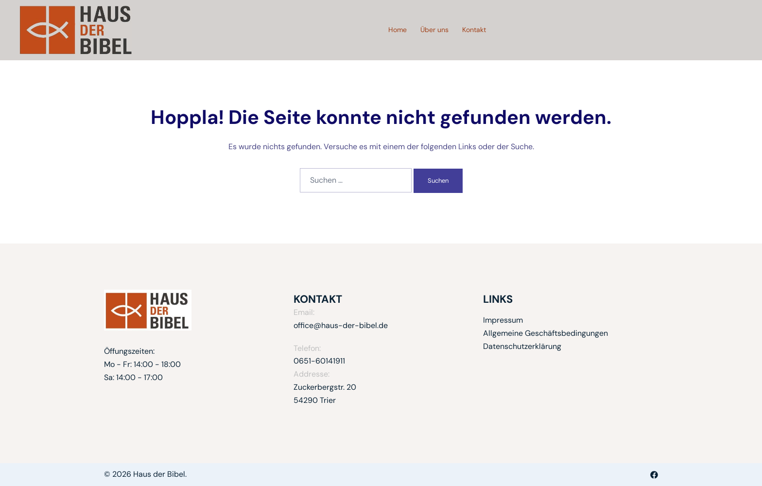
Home (397, 29)
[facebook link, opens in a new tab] (654, 474)
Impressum (503, 320)
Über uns (434, 29)
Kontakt (474, 29)
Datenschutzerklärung (522, 346)
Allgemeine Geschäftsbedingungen (545, 333)
